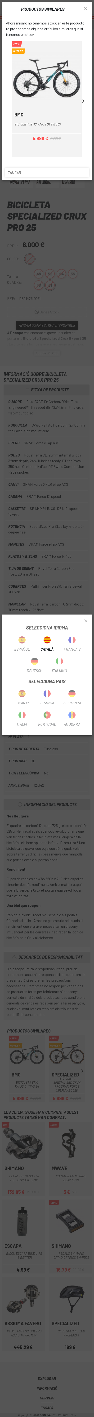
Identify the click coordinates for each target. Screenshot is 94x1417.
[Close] (85, 621)
